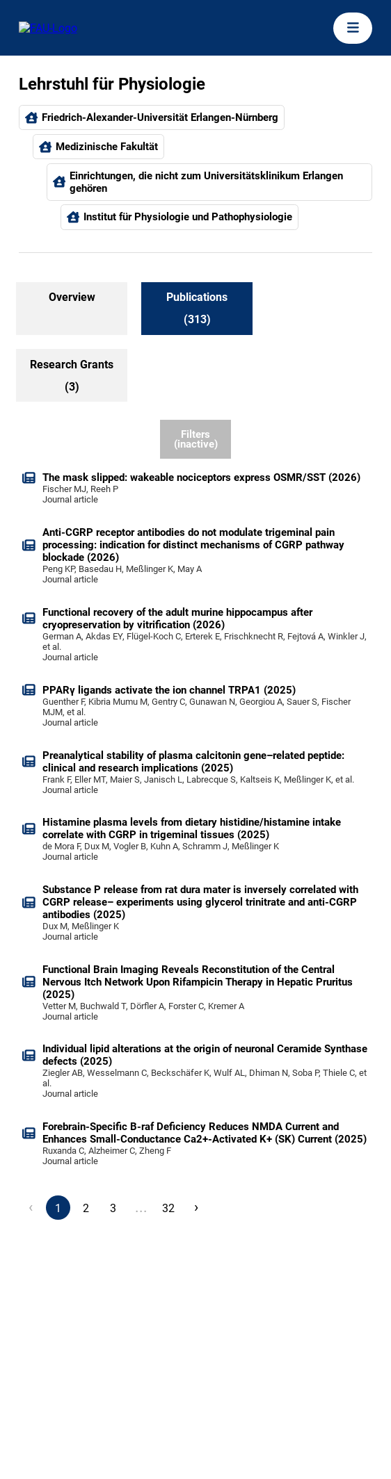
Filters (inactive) (196, 439)
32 (168, 1208)
